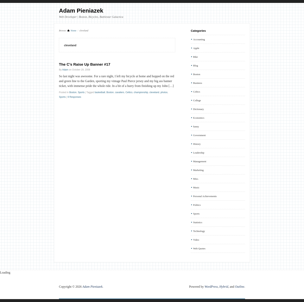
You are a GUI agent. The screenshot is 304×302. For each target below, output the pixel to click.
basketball (100, 92)
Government (199, 135)
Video (196, 239)
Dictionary (198, 109)
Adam (65, 69)
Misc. (196, 178)
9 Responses (74, 97)
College (197, 100)
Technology (199, 231)
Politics (197, 204)
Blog (195, 65)
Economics (198, 117)
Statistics (197, 222)
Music (196, 187)
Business (197, 83)
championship (141, 92)
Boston (72, 92)
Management (199, 161)
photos (164, 92)
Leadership (198, 152)
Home (73, 30)
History (197, 143)
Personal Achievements (205, 196)
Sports (81, 92)
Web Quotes (199, 248)
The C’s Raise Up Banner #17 (84, 64)
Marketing (198, 170)
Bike (195, 56)
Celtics (128, 92)
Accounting (199, 39)
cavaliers (119, 92)
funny (196, 126)
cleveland (154, 92)
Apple (196, 48)
